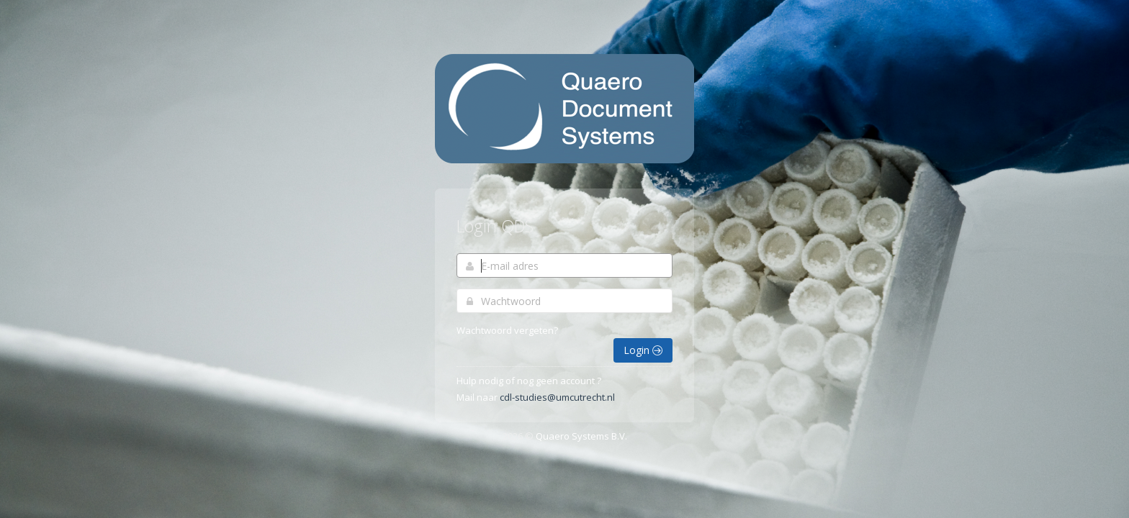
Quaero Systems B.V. (581, 436)
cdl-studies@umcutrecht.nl (557, 397)
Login (643, 350)
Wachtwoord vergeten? (507, 330)
